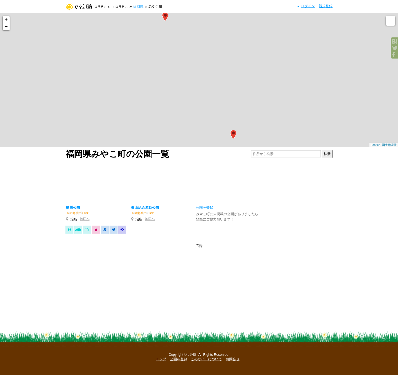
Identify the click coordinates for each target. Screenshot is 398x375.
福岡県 (138, 7)
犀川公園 (72, 208)
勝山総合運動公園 (145, 208)
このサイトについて (206, 359)
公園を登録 (178, 359)
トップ (161, 359)
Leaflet (375, 144)
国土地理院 (389, 144)
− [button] (6, 27)
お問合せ (233, 359)
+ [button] (6, 19)
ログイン (308, 6)
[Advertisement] (199, 181)
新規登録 (326, 6)
